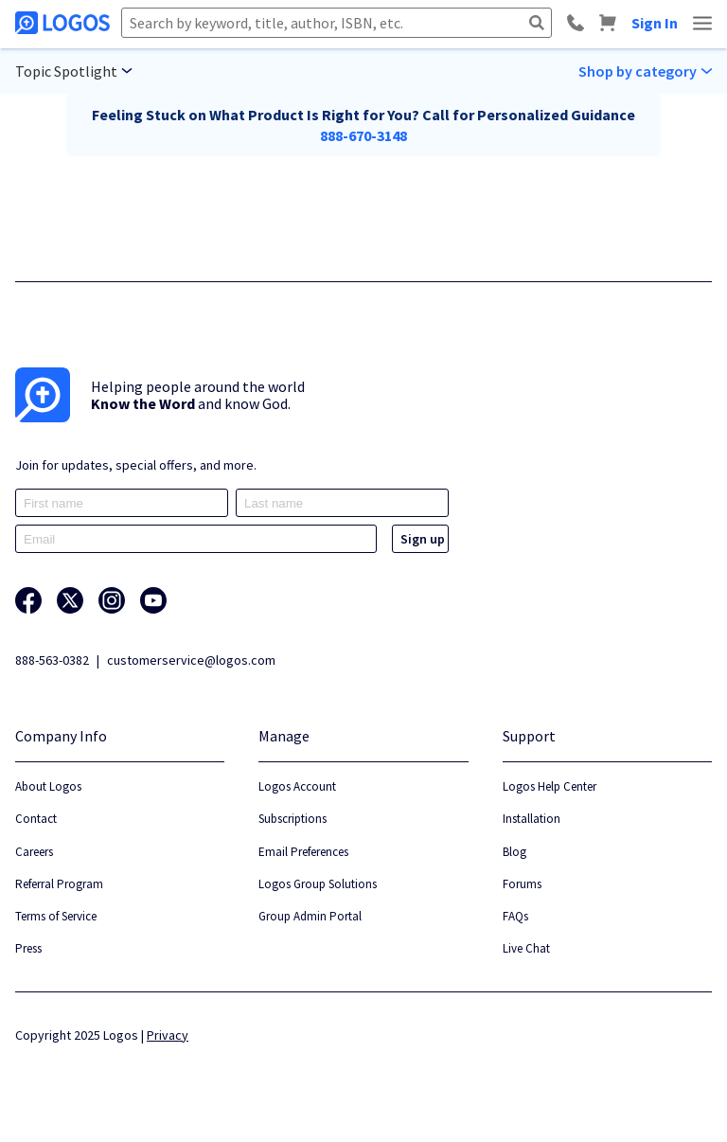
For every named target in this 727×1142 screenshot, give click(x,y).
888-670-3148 (363, 135)
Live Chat (526, 948)
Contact (36, 819)
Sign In (654, 22)
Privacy (167, 1035)
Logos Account (297, 786)
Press (28, 948)
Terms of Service (56, 916)
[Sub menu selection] (645, 71)
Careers (34, 852)
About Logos (48, 786)
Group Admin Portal (310, 916)
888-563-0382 (52, 660)
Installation (531, 819)
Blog (514, 852)
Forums (522, 884)
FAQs (515, 916)
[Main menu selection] (74, 71)
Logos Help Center (549, 786)
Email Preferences (303, 852)
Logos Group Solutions (317, 884)
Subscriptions (292, 819)
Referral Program (59, 884)
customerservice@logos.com (191, 660)
